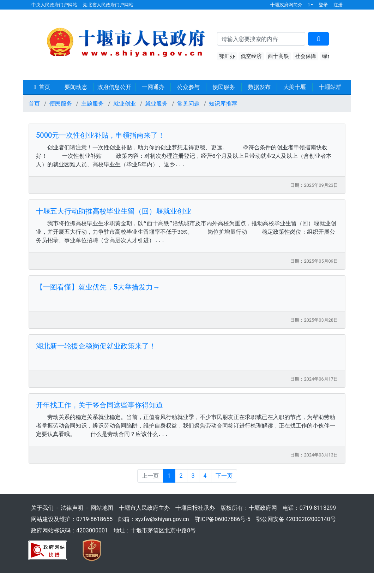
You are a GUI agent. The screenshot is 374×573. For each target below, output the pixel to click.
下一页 (224, 475)
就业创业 (124, 103)
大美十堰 (294, 87)
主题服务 (92, 103)
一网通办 (153, 87)
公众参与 (188, 87)
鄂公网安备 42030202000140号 (296, 519)
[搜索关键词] (261, 39)
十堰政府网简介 (286, 4)
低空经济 (251, 56)
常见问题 (188, 103)
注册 (338, 4)
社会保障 (305, 56)
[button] (310, 5)
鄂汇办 (227, 56)
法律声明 (72, 508)
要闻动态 (76, 87)
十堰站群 (330, 87)
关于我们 (42, 508)
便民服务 (223, 87)
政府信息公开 (114, 87)
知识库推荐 (223, 103)
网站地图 (102, 508)
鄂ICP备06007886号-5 (223, 519)
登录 (323, 4)
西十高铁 (278, 56)
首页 (42, 87)
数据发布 (259, 87)
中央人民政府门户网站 (54, 4)
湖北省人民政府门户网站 (108, 4)
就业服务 (156, 103)
